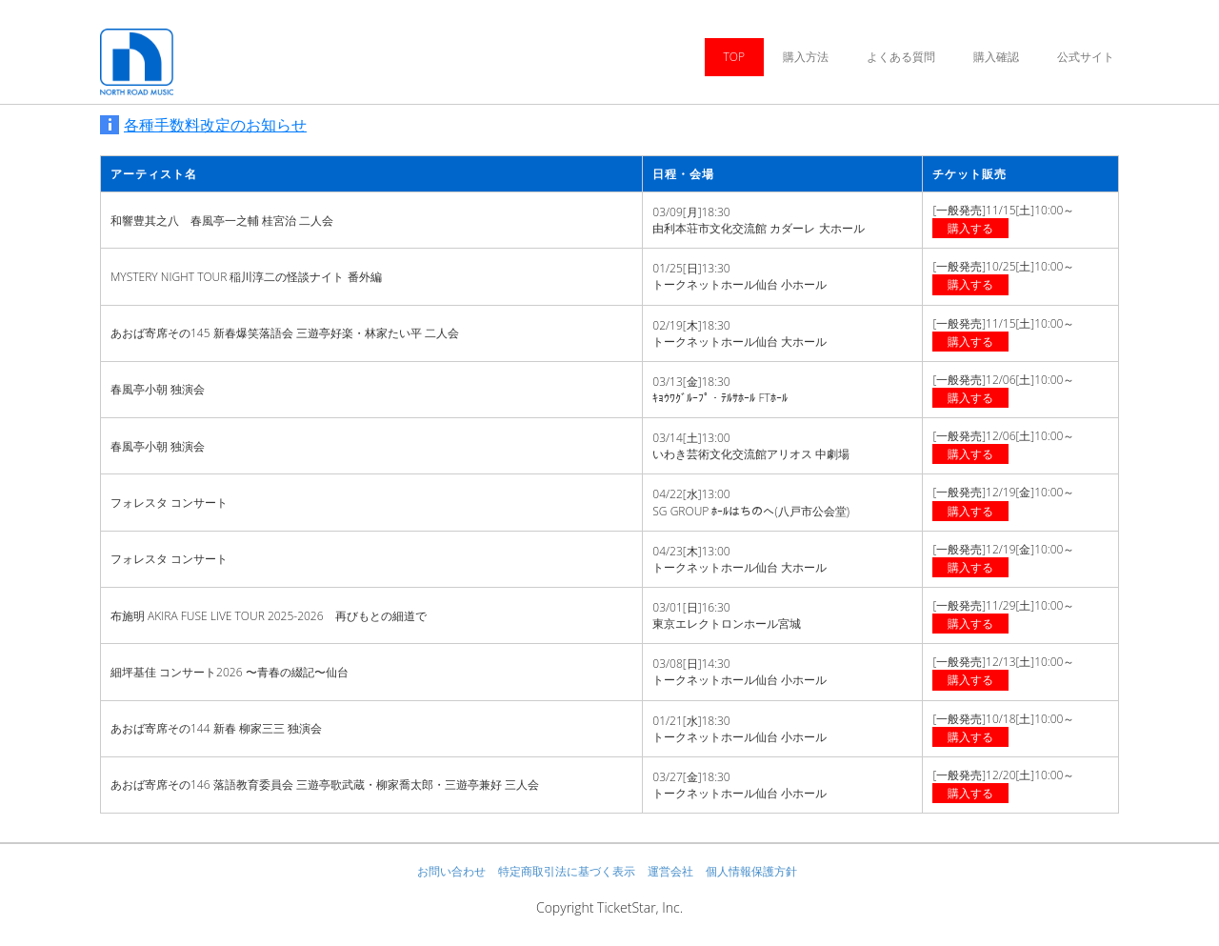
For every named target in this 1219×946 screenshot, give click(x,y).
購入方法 (806, 57)
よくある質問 (901, 57)
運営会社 (670, 871)
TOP (734, 57)
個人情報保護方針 (751, 871)
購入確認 (996, 57)
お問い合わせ (451, 871)
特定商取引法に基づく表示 (566, 871)
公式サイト (1085, 57)
